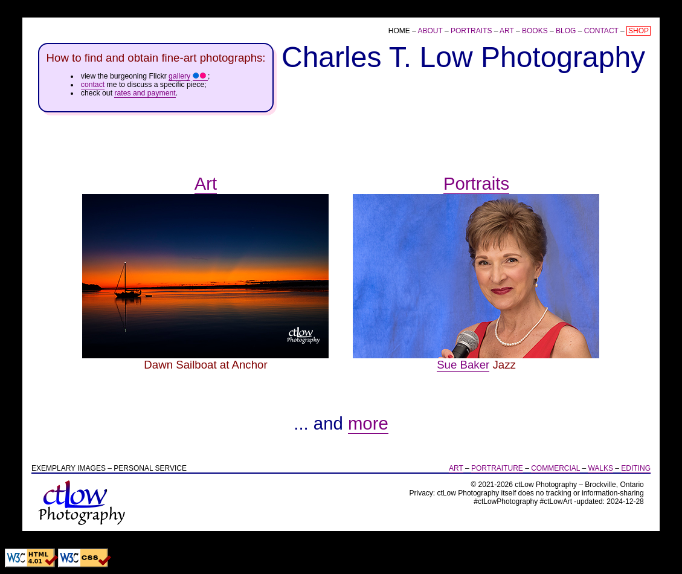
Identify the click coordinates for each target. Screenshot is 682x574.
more (368, 423)
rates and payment (144, 93)
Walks (600, 468)
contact (93, 84)
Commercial (555, 468)
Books (535, 31)
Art (507, 31)
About (429, 31)
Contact (601, 31)
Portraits (471, 31)
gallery (179, 76)
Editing (636, 468)
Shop (638, 31)
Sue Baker (463, 364)
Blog (566, 31)
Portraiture (497, 468)
